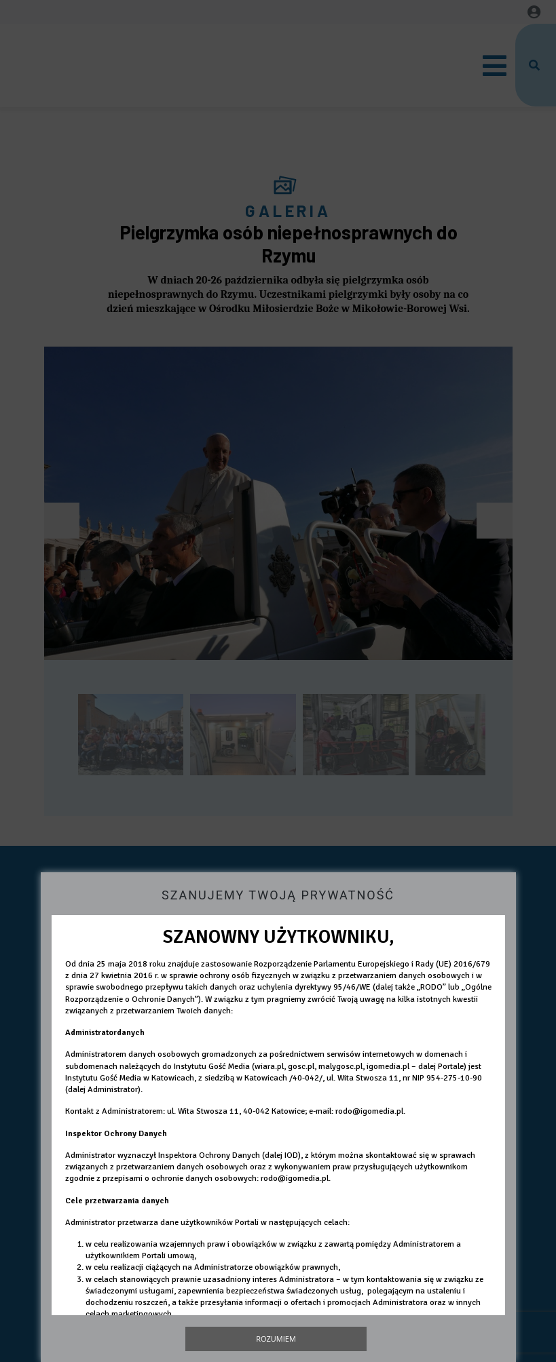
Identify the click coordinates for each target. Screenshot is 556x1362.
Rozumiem (276, 1339)
